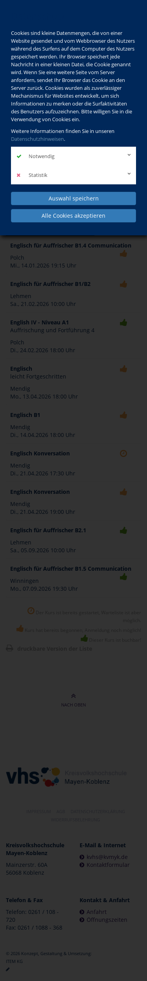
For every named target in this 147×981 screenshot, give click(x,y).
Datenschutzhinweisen (37, 138)
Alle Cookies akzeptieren (73, 215)
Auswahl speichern (74, 198)
